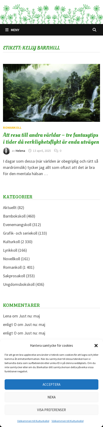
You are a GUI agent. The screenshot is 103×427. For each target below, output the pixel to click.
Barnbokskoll (14, 216)
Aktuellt (10, 207)
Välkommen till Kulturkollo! (33, 421)
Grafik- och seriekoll (20, 233)
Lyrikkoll (10, 250)
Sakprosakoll (14, 275)
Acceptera (51, 384)
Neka (51, 397)
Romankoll (12, 127)
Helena (20, 151)
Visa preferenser (51, 410)
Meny (12, 29)
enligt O (10, 324)
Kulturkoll (11, 241)
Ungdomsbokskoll (19, 284)
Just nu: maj (29, 316)
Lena (7, 316)
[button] (96, 345)
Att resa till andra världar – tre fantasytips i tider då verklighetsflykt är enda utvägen (51, 138)
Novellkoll (11, 258)
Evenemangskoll (17, 224)
